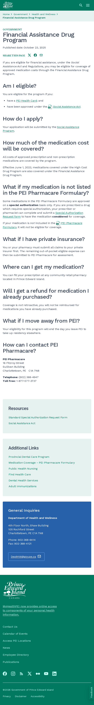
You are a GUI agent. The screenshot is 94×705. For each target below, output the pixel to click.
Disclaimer (21, 696)
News (6, 647)
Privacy (7, 696)
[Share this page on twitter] (29, 55)
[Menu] (87, 5)
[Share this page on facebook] (35, 55)
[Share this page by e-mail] (41, 55)
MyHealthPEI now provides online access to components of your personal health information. (30, 610)
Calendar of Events (15, 633)
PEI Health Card (26, 100)
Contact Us (10, 626)
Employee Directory (16, 654)
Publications (11, 662)
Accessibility (37, 696)
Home (6, 14)
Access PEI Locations (17, 640)
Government (21, 14)
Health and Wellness (43, 14)
